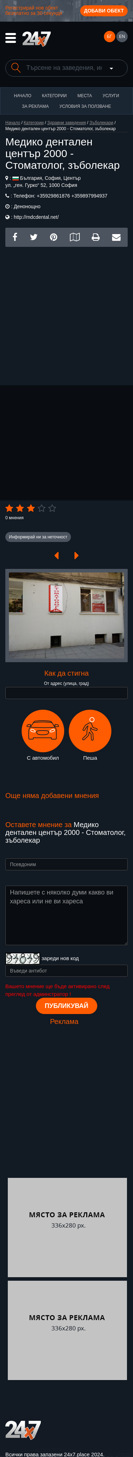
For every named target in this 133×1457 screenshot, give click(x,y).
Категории (54, 95)
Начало (22, 95)
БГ (109, 36)
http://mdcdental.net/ (36, 217)
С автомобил (43, 735)
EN (122, 36)
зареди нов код (60, 958)
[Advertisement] (66, 313)
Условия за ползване (85, 106)
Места (84, 95)
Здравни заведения (66, 122)
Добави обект (104, 10)
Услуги (110, 95)
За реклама (35, 106)
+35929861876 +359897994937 (71, 196)
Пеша (90, 735)
